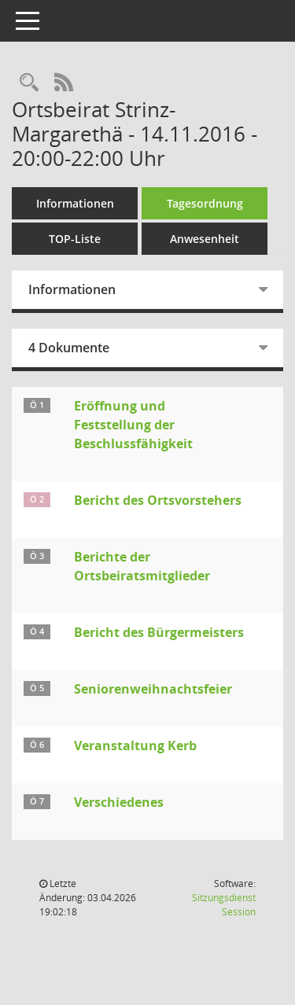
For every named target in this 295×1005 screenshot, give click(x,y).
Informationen (75, 203)
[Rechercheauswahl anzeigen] (29, 83)
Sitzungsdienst (224, 904)
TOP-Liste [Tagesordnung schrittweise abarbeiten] (75, 238)
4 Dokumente (68, 347)
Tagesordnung (205, 203)
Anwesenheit (204, 238)
